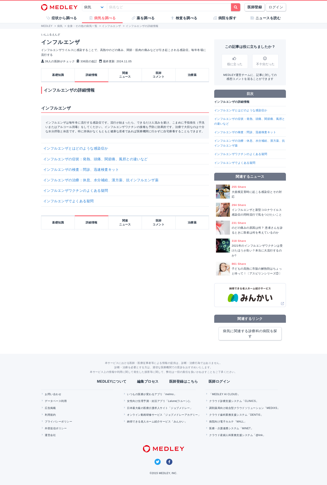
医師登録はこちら (183, 381)
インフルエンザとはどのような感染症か (75, 148)
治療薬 (192, 75)
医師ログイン (219, 381)
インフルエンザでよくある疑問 (68, 201)
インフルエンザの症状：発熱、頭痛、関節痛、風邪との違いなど (95, 159)
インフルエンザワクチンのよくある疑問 (75, 190)
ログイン (276, 7)
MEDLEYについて (111, 381)
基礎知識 (58, 75)
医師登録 (254, 7)
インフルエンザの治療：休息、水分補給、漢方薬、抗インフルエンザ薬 (100, 180)
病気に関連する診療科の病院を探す (250, 333)
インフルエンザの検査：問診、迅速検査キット (81, 169)
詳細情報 (91, 75)
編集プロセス (148, 381)
